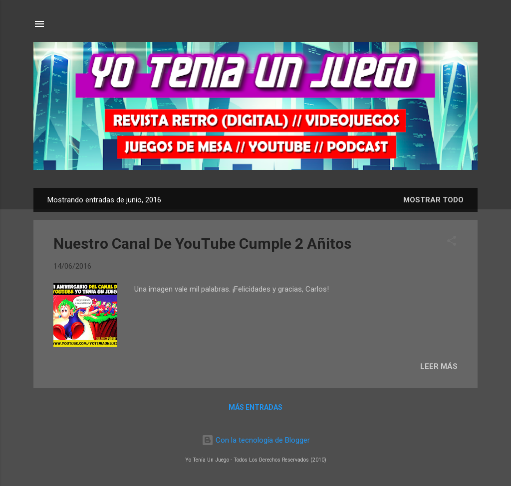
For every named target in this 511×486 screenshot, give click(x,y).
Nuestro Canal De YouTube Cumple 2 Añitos (202, 243)
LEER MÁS (439, 366)
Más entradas (255, 407)
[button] (452, 242)
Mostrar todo (433, 199)
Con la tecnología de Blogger (256, 440)
